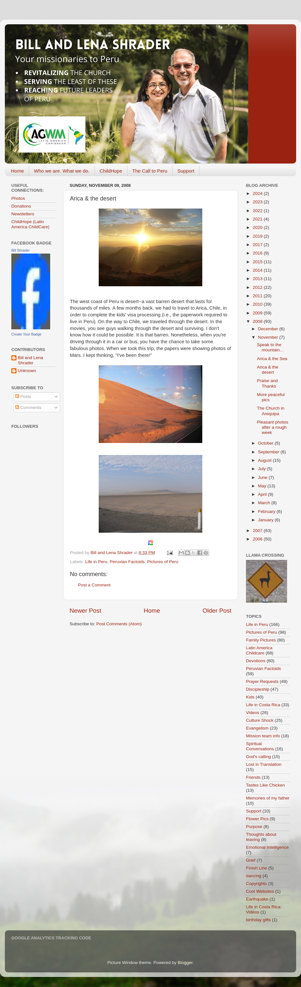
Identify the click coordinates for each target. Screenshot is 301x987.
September (269, 451)
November (268, 337)
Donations (21, 206)
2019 (258, 236)
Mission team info (263, 735)
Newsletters (22, 213)
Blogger (185, 962)
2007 (258, 530)
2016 (258, 253)
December (268, 328)
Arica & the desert (267, 370)
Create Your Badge (26, 334)
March (264, 502)
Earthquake (257, 899)
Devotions (255, 660)
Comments (28, 407)
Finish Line (256, 868)
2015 (258, 261)
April (263, 494)
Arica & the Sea (272, 358)
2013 (258, 278)
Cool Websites (260, 891)
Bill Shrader (20, 250)
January (266, 519)
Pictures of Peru (162, 561)
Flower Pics (257, 818)
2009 (258, 313)
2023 (258, 201)
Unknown (27, 370)
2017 (258, 244)
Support (186, 171)
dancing (253, 875)
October (266, 443)
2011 (258, 295)
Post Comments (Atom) (119, 623)
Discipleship (257, 689)
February (267, 511)
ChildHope (111, 171)
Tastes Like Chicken (265, 785)
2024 (258, 193)
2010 (258, 304)
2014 (258, 270)
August (265, 460)
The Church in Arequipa (270, 411)
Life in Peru (96, 561)
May (262, 485)
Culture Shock (259, 720)
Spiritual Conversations (260, 746)
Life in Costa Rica (263, 704)
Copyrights (256, 883)
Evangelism (257, 728)
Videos (252, 712)
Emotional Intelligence (267, 847)
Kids (250, 697)
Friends (253, 777)
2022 (258, 210)
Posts (23, 396)
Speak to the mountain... (270, 347)
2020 (258, 227)
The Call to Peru (149, 171)
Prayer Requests (262, 681)
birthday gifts (258, 919)
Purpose (254, 826)
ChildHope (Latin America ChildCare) (30, 224)
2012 (258, 287)
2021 (258, 219)
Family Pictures (261, 640)
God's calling (258, 756)
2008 (258, 321)
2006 (258, 539)
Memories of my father (267, 798)
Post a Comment (94, 585)
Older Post (217, 610)
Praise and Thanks (267, 383)
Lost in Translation (264, 764)
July (262, 468)
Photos (18, 198)
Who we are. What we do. (62, 171)
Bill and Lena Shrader (30, 360)
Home (17, 171)
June (263, 477)
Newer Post (85, 610)
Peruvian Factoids (127, 561)
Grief (250, 860)
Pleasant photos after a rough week (272, 427)
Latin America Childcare (259, 650)
